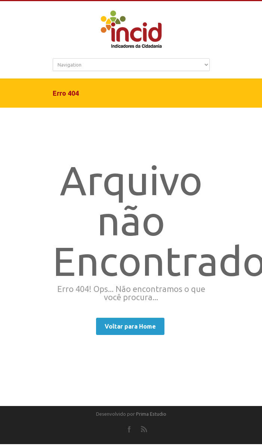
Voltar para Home (130, 326)
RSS (144, 429)
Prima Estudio (151, 413)
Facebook (129, 429)
